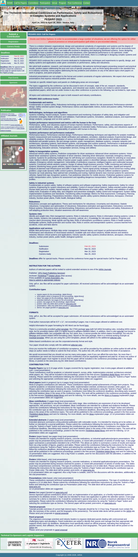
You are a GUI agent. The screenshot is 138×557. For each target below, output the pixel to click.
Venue (54, 3)
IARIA (128, 511)
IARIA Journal (20, 128)
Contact (86, 3)
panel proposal (61, 530)
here (87, 325)
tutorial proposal (61, 513)
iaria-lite (120, 331)
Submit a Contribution (13, 35)
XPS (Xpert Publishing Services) (51, 273)
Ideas (91, 414)
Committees (33, 3)
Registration (13, 42)
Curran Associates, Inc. (16, 125)
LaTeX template (61, 329)
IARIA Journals (105, 269)
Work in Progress (112, 395)
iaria (87, 329)
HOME (10, 3)
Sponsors (13, 82)
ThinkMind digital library (110, 374)
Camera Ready (13, 46)
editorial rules (115, 338)
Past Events (13, 78)
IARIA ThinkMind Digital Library (9, 120)
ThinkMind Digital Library (48, 276)
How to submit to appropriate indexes (44, 280)
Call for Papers (20, 3)
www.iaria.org (71, 304)
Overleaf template (36, 338)
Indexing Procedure (6, 130)
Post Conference (75, 3)
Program (62, 3)
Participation (45, 3)
